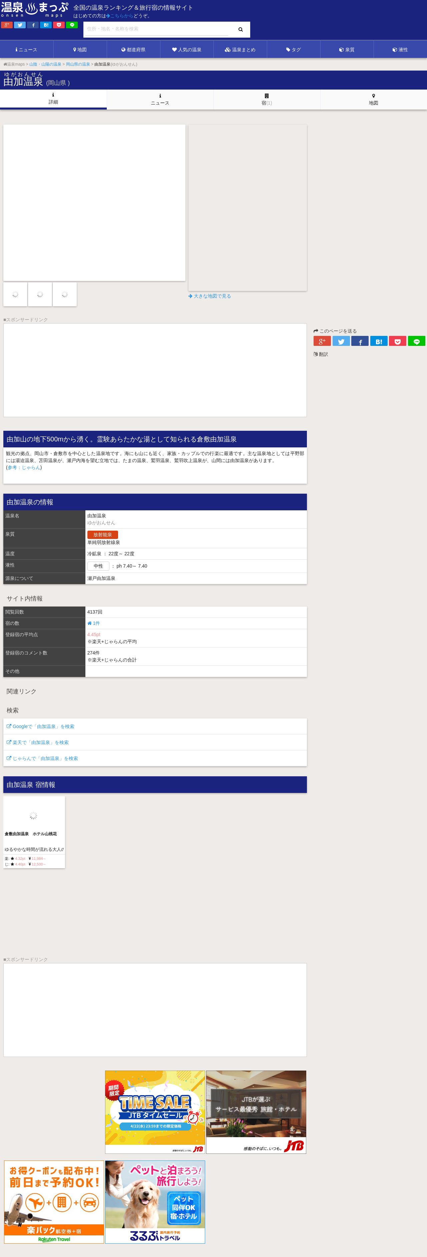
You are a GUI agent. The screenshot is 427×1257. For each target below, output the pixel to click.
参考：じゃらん (24, 467)
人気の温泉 (186, 49)
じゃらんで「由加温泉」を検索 (42, 758)
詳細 (53, 99)
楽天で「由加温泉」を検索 (38, 742)
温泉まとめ (240, 49)
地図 (80, 49)
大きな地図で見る (209, 296)
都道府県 (133, 49)
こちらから (119, 15)
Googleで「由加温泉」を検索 (40, 726)
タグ (293, 49)
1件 (93, 623)
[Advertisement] (290, 20)
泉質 (347, 49)
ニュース (26, 49)
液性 (400, 49)
